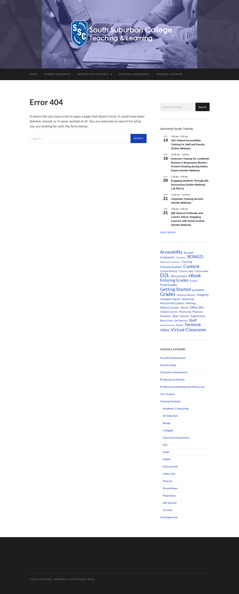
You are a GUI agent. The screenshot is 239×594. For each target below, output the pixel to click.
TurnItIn (168, 510)
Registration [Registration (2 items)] (198, 316)
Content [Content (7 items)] (191, 266)
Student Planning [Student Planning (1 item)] (167, 325)
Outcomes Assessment (134, 74)
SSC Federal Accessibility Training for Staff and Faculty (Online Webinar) (188, 144)
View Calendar (168, 232)
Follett (166, 459)
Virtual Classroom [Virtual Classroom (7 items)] (188, 329)
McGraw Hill (170, 466)
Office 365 (169, 473)
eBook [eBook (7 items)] (194, 275)
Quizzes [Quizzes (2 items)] (184, 316)
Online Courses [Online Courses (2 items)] (169, 311)
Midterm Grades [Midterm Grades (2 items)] (169, 307)
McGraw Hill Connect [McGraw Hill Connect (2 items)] (172, 303)
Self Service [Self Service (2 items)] (181, 320)
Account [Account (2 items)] (188, 252)
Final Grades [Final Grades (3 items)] (168, 285)
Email (166, 452)
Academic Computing (175, 408)
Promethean (170, 488)
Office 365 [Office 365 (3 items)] (197, 307)
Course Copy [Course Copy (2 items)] (186, 271)
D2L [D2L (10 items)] (164, 275)
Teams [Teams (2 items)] (179, 325)
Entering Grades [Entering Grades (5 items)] (174, 280)
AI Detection (170, 415)
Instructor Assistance (93, 74)
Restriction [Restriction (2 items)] (166, 320)
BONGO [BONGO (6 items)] (195, 257)
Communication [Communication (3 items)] (171, 267)
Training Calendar (169, 74)
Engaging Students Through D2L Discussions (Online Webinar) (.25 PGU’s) (190, 184)
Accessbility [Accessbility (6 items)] (171, 252)
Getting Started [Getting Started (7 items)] (175, 289)
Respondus (169, 495)
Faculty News (168, 365)
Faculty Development (173, 357)
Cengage (168, 430)
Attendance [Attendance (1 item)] (181, 257)
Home (33, 74)
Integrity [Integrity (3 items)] (203, 295)
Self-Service (170, 502)
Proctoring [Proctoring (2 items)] (185, 311)
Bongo (166, 423)
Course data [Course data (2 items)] (201, 271)
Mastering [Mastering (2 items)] (188, 299)
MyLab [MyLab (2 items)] (184, 307)
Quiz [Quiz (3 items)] (175, 316)
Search (202, 107)
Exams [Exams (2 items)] (193, 280)
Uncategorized (169, 517)
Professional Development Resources (182, 386)
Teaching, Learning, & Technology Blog (67, 579)
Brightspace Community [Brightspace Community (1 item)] (170, 262)
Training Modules (170, 401)
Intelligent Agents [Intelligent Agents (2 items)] (170, 299)
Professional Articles (172, 379)
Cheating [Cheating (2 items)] (187, 261)
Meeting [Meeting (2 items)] (191, 303)
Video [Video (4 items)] (164, 330)
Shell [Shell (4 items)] (193, 320)
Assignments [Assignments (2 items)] (167, 257)
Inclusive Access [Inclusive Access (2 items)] (186, 294)
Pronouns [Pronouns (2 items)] (165, 316)
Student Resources (57, 74)
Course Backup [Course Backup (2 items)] (168, 271)
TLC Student (167, 394)
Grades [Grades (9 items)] (167, 294)
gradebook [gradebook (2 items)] (198, 289)
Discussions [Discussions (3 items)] (179, 276)
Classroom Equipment (176, 437)
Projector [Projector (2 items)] (197, 311)
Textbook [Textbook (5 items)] (192, 325)
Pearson (168, 480)
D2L (165, 444)
